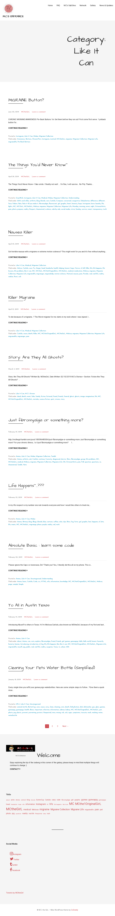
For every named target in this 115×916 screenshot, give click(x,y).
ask (30, 459)
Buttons (28, 139)
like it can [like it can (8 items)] (65, 804)
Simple (21, 584)
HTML (43, 581)
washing (95, 712)
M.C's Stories (30, 394)
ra (100, 462)
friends (60, 396)
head (43, 268)
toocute (84, 712)
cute (32, 641)
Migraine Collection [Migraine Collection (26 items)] (60, 809)
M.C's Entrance (13, 16)
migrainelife (12, 142)
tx (59, 647)
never (88, 206)
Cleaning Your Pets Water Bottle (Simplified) (51, 668)
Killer (87, 268)
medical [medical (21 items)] (27, 809)
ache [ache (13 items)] (13, 800)
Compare (59, 201)
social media (65, 209)
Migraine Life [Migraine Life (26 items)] (77, 809)
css (39, 581)
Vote (25, 465)
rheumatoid (40, 209)
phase (39, 524)
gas (93, 707)
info (48, 581)
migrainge (32, 524)
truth (105, 209)
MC (14, 206)
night (92, 206)
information (55, 581)
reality (26, 209)
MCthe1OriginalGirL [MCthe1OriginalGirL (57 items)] (88, 804)
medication (78, 271)
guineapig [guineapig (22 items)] (93, 799)
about (19, 641)
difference (94, 201)
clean (51, 707)
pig (24, 647)
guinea (67, 641)
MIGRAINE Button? (26, 100)
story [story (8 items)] (44, 813)
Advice (19, 268)
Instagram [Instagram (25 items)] (41, 804)
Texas (56, 647)
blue (44, 522)
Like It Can (28, 136)
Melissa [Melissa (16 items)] (35, 809)
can (29, 641)
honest (67, 268)
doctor (63, 459)
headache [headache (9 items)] (14, 804)
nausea (75, 274)
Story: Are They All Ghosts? (36, 357)
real (90, 274)
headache (49, 268)
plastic (19, 712)
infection (46, 710)
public (28, 647)
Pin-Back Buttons (24, 142)
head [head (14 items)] (8, 804)
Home (50, 5)
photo (14, 209)
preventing (32, 712)
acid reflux (25, 201)
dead (19, 396)
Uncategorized (35, 579)
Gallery (93, 5)
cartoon (50, 522)
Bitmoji (25, 522)
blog (38, 201)
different (102, 201)
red (54, 524)
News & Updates (106, 5)
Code (35, 581)
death (30, 334)
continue (42, 459)
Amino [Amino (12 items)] (18, 800)
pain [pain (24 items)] (97, 809)
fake (19, 204)
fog (72, 522)
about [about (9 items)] (8, 800)
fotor (76, 522)
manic (13, 524)
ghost (72, 396)
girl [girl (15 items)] (72, 800)
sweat (90, 209)
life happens (97, 268)
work (58, 524)
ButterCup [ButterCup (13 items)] (40, 800)
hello (80, 641)
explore (37, 641)
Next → (65, 726)
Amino (18, 456)
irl (81, 268)
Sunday (78, 209)
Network (83, 5)
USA (67, 647)
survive (84, 209)
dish (81, 707)
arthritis (33, 201)
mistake (36, 399)
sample (15, 584)
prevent (25, 712)
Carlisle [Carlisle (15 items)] (48, 800)
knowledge (64, 581)
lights (10, 206)
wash (89, 712)
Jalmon (62, 710)
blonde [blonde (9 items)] (33, 800)
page (10, 584)
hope (80, 204)
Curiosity (49, 459)
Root (16, 277)
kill (84, 268)
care (47, 201)
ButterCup (32, 707)
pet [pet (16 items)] (101, 809)
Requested (47, 712)
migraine (69, 139)
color (61, 522)
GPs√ (18, 704)
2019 (19, 201)
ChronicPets (36, 139)
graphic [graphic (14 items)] (77, 800)
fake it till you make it (30, 204)
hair (89, 522)
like (58, 644)
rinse (53, 712)
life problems (19, 271)
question (88, 462)
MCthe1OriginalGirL (50, 271)
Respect (32, 209)
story (63, 399)
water (100, 712)
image (82, 396)
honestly (100, 641)
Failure (14, 204)
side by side (56, 209)
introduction (34, 644)
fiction (43, 396)
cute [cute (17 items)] (58, 800)
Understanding (74, 198)
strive (73, 209)
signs (70, 712)
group (83, 459)
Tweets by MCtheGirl (14, 893)
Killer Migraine (21, 297)
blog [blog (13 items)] (28, 800)
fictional (49, 396)
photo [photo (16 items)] (8, 813)
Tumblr (53, 456)
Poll (82, 462)
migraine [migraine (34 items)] (44, 809)
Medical (44, 198)
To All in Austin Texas (29, 605)
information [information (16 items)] (30, 804)
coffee (55, 522)
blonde (42, 201)
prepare (20, 209)
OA (64, 462)
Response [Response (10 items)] (38, 813)
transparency (97, 209)
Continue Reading (17, 128)
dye (64, 522)
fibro (68, 459)
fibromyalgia (43, 204)
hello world (87, 641)
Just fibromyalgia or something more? (45, 420)
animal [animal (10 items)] (23, 800)
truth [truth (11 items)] (48, 813)
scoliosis (48, 209)
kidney (68, 710)
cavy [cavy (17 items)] (54, 800)
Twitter (14, 859)
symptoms (76, 712)
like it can (27, 271)
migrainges (40, 274)
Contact (14, 769)
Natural (70, 274)
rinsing (58, 712)
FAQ (58, 5)
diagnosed (56, 459)
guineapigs (74, 641)
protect (40, 712)
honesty (74, 204)
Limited (53, 139)
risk (63, 712)
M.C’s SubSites (70, 5)
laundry (98, 204)
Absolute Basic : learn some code (41, 545)
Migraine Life (93, 139)
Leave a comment (39, 112)
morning (82, 206)
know (93, 204)
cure (30, 268)
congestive (76, 201)
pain (9, 209)
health (56, 268)
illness (32, 710)
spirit (52, 399)
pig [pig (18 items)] (13, 813)
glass (97, 707)
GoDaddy (74, 910)
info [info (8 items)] (23, 804)
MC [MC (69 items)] (71, 804)
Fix (34, 268)
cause (25, 334)
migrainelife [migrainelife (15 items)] (89, 810)
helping (61, 268)
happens (95, 522)
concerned (67, 201)
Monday (75, 206)
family (38, 396)
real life (95, 274)
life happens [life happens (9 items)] (58, 804)
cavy (47, 707)
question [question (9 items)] (18, 813)
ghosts (77, 396)
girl (59, 204)
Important (38, 710)
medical (70, 271)
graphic (63, 204)
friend (55, 396)
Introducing (24, 644)
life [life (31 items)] (51, 804)
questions (95, 462)
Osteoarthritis (100, 206)
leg (42, 644)
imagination (90, 396)
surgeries (49, 647)
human (17, 644)
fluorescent (53, 204)
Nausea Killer (20, 232)
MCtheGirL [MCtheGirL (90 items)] (14, 809)
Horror (77, 268)
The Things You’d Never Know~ (38, 165)
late (102, 522)
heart (69, 204)
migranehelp (49, 274)
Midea (35, 136)
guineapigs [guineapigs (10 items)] (102, 800)
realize (10, 277)
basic (24, 581)
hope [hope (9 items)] (19, 804)
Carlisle (52, 201)
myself (20, 647)
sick (19, 277)
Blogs (35, 522)
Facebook (15, 870)
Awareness (21, 139)
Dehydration (85, 201)
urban (63, 647)
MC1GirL (20, 206)
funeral (66, 396)
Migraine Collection (46, 136)
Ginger (38, 268)
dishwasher (87, 707)
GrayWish (19, 198)
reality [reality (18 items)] (25, 813)
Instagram (20, 136)
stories (57, 399)
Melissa (36, 206)
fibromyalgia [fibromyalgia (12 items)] (65, 800)
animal (19, 707)
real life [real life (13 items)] (31, 814)
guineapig (11, 710)
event (29, 396)
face (10, 204)
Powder (86, 274)
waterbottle (12, 715)
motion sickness (60, 274)
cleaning (57, 707)
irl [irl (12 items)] (47, 804)
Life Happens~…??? (26, 486)
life (103, 204)
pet (100, 710)
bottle (25, 707)
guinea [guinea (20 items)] (84, 800)
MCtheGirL (25, 112)
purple (44, 524)
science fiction (45, 399)
